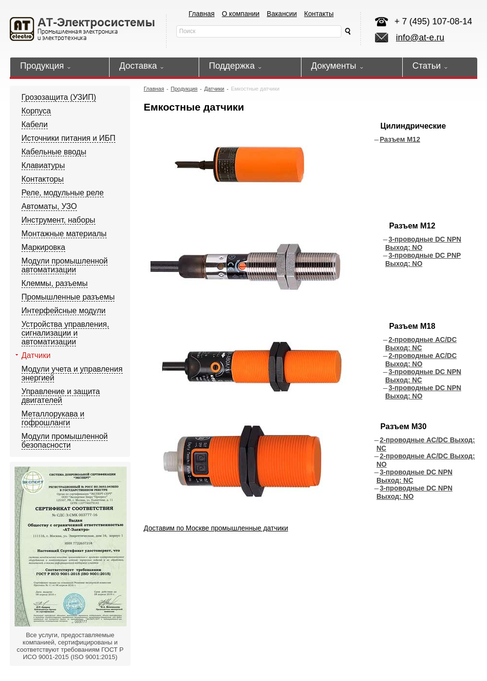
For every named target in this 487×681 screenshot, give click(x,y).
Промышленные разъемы (67, 297)
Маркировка (43, 247)
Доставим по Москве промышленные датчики (216, 528)
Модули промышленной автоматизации (64, 265)
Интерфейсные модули (63, 310)
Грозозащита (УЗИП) (58, 97)
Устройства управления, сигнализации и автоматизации (65, 333)
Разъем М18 (412, 326)
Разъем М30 (403, 426)
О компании (241, 14)
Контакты (319, 14)
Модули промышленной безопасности (64, 440)
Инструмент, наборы (58, 220)
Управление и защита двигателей (60, 395)
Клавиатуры (43, 165)
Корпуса (36, 111)
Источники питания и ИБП (68, 138)
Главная (201, 14)
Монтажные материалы (64, 233)
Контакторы (42, 179)
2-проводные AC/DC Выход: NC (421, 344)
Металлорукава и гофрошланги (52, 418)
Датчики (36, 355)
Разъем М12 (400, 139)
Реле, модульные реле (62, 193)
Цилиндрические (413, 126)
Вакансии (282, 14)
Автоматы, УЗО (49, 206)
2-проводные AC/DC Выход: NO (421, 360)
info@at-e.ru (420, 37)
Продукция (184, 89)
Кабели (34, 124)
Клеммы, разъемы (54, 283)
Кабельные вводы (53, 152)
